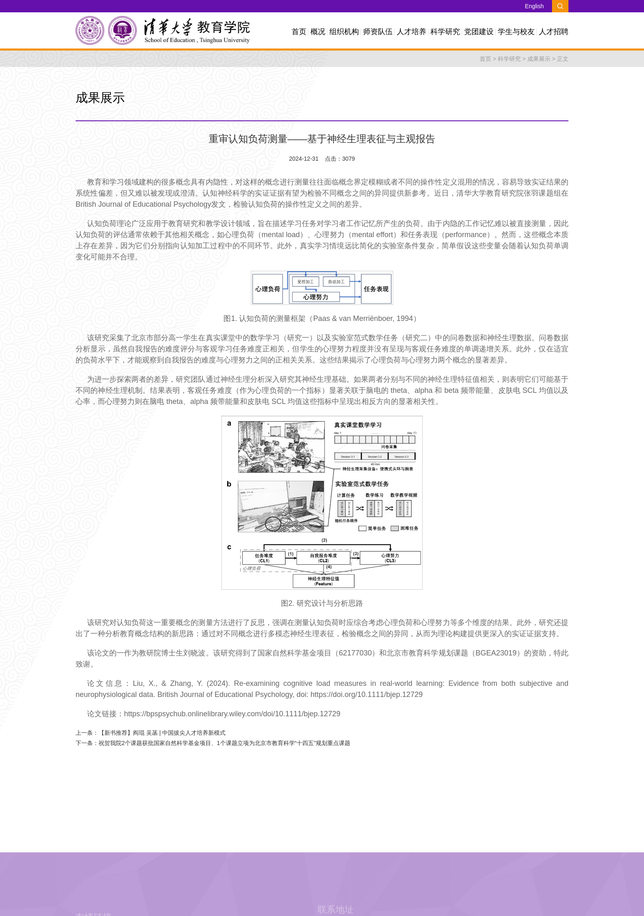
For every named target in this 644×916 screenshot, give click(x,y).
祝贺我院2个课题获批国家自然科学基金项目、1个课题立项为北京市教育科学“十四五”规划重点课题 (224, 743)
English (534, 6)
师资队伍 (378, 32)
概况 (317, 32)
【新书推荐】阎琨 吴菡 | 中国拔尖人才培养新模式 (162, 732)
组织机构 (344, 32)
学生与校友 (516, 32)
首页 (299, 32)
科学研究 (445, 32)
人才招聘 (553, 32)
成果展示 (538, 58)
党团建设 (479, 32)
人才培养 (411, 32)
